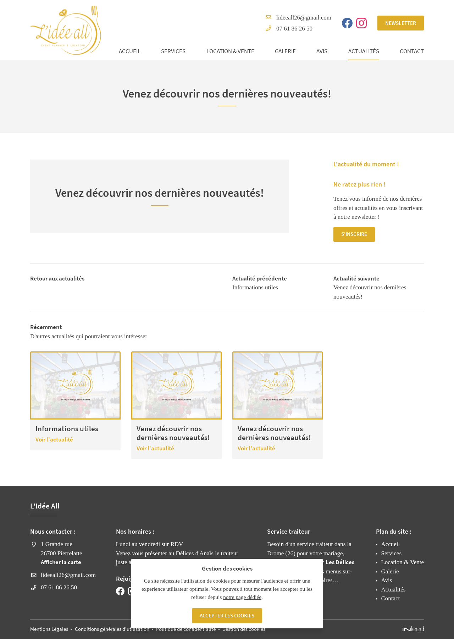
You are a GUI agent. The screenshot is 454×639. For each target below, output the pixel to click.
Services (173, 51)
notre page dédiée (242, 597)
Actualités (363, 51)
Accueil (129, 51)
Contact (412, 51)
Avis (321, 51)
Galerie (285, 51)
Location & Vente (230, 51)
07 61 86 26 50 (294, 28)
